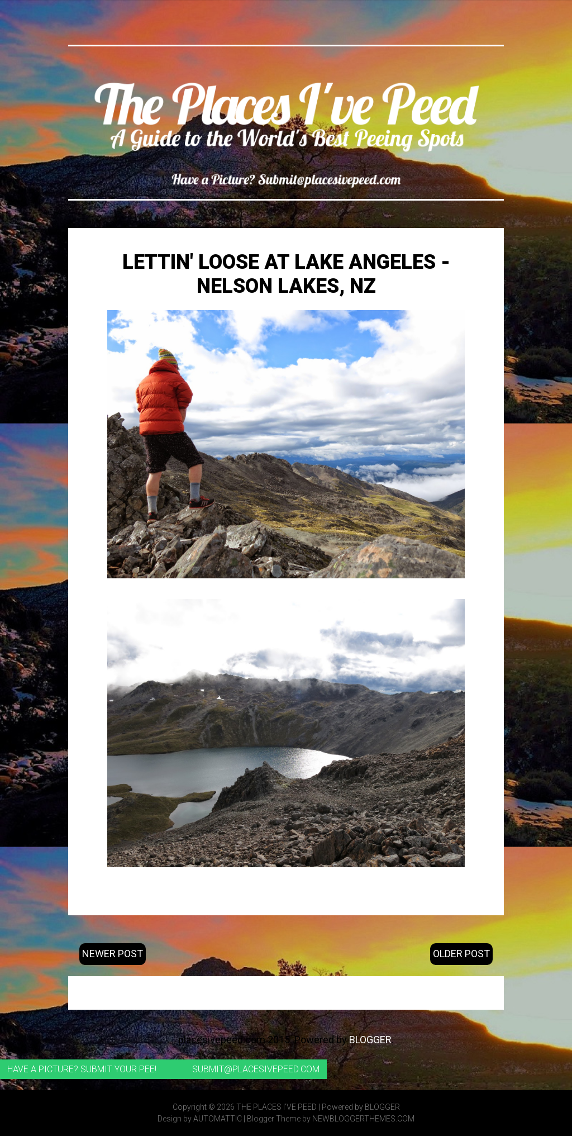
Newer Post (112, 953)
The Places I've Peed (276, 1106)
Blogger (370, 1039)
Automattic (217, 1118)
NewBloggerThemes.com (363, 1118)
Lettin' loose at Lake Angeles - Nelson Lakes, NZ (286, 274)
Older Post (461, 953)
